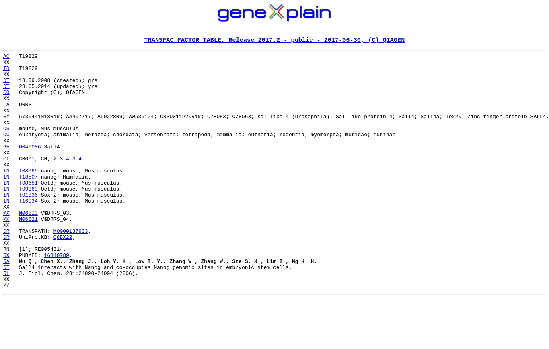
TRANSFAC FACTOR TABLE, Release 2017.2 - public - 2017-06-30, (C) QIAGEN (274, 41)
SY (6, 130)
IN (6, 195)
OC (6, 152)
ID (6, 72)
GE (6, 166)
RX (6, 296)
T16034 (28, 231)
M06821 (28, 253)
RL (6, 318)
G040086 (30, 166)
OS (6, 144)
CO (6, 101)
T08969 (28, 195)
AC (6, 58)
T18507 (28, 202)
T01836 (28, 224)
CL (6, 181)
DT (6, 86)
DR (6, 267)
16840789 (56, 296)
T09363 (28, 217)
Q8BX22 (62, 275)
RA (6, 304)
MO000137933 (70, 267)
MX (6, 246)
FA (6, 115)
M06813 (28, 246)
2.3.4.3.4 (67, 181)
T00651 (28, 210)
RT (6, 311)
